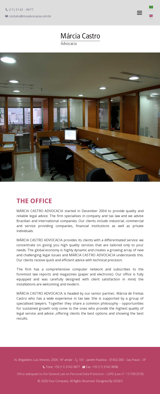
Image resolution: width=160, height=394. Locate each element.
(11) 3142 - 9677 (19, 9)
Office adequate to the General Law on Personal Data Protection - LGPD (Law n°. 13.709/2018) (80, 374)
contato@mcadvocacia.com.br (28, 16)
